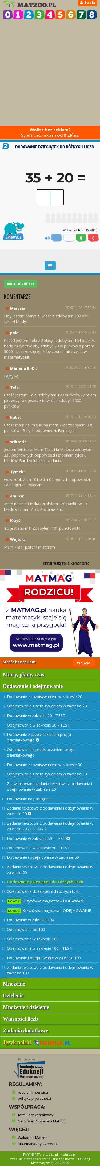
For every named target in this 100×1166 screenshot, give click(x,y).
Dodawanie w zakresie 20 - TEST (36, 715)
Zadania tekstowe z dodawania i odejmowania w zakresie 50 (50, 869)
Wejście (83, 663)
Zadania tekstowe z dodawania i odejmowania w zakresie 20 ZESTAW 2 (50, 825)
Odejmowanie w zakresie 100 (32, 938)
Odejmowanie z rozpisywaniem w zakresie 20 (47, 705)
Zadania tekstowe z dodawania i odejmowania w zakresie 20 (50, 810)
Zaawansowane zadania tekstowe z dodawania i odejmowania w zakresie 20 (49, 786)
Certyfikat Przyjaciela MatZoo (42, 1121)
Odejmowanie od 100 (26, 929)
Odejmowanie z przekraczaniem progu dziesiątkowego (41, 752)
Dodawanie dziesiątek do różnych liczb (45, 881)
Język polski (37, 1042)
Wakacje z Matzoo (32, 1137)
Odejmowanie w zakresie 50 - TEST (38, 847)
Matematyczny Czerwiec (37, 1143)
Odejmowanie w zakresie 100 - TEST (39, 948)
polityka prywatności (34, 1098)
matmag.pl (68, 1154)
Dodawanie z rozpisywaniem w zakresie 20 (44, 696)
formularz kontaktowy (36, 1115)
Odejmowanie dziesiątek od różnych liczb (43, 891)
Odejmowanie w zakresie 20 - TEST (38, 725)
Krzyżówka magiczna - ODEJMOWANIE (49, 910)
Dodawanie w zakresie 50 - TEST (38, 838)
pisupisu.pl (50, 1154)
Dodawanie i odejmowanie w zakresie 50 (43, 857)
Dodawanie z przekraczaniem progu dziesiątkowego (39, 737)
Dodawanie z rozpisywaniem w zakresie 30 (44, 764)
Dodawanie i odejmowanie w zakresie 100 (44, 957)
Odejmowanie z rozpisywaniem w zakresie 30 (47, 774)
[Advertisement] (50, 73)
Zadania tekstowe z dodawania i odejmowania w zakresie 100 (50, 970)
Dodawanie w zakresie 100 (30, 919)
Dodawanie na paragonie (29, 798)
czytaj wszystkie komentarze (66, 563)
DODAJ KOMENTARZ (20, 283)
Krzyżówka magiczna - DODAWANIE (47, 901)
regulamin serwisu (33, 1092)
